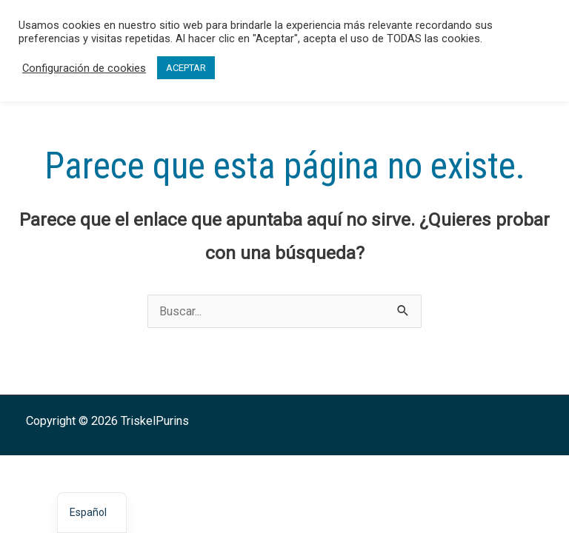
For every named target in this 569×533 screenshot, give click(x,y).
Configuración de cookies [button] (84, 68)
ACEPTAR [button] (186, 67)
